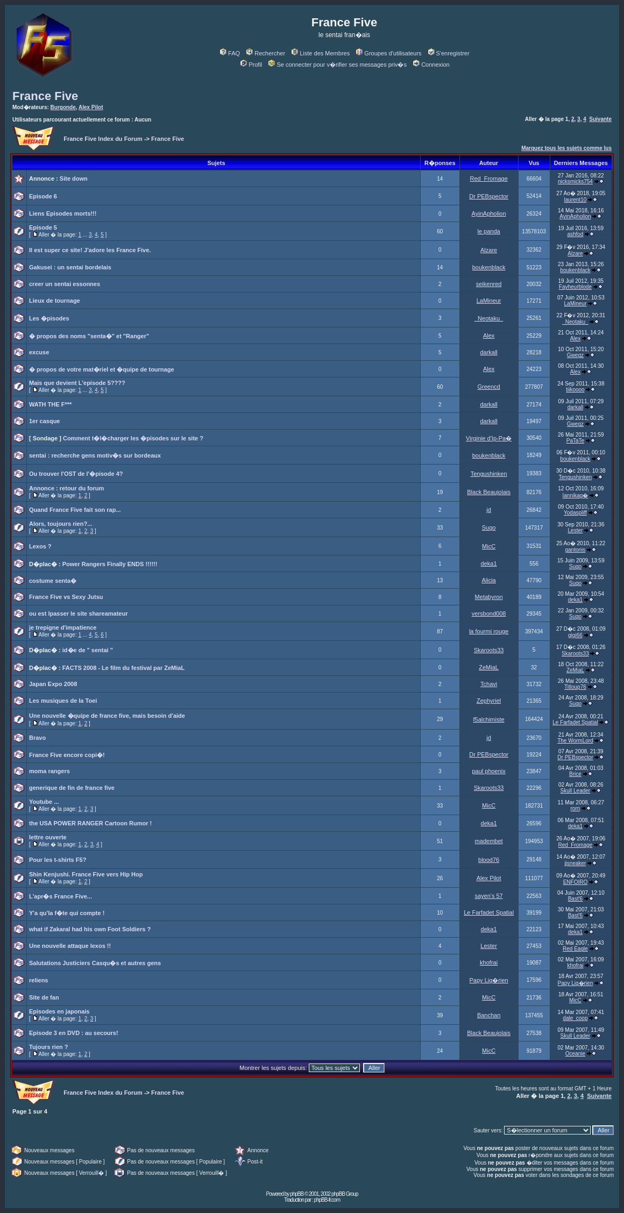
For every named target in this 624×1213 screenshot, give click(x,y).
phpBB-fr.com (327, 1200)
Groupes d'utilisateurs (388, 53)
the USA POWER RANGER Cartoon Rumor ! (90, 823)
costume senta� (52, 580)
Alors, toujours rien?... (60, 523)
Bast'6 (575, 899)
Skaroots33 (489, 650)
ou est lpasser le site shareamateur (78, 613)
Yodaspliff (575, 513)
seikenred (489, 284)
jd (488, 509)
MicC (488, 546)
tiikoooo (575, 390)
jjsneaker (575, 863)
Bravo (37, 737)
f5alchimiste (489, 719)
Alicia (488, 580)
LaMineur (489, 300)
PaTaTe (575, 441)
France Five (45, 96)
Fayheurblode (575, 287)
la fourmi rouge (488, 631)
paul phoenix (488, 771)
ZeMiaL (489, 667)
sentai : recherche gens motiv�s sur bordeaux (95, 455)
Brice (575, 774)
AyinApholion (489, 213)
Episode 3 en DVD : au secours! (73, 1033)
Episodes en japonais (59, 1011)
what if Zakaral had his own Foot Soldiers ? (90, 929)
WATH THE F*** (50, 404)
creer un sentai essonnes (64, 284)
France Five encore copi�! (67, 755)
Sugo (489, 527)
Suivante (600, 119)
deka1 (489, 563)
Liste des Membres (321, 53)
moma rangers (49, 771)
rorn (575, 808)
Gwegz (575, 355)
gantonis (575, 550)
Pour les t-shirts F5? (57, 860)
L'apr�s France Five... (60, 896)
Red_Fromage (488, 178)
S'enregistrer (449, 53)
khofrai (489, 962)
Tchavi (488, 684)
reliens (38, 980)
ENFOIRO (575, 882)
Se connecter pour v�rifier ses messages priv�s (337, 64)
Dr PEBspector (488, 196)
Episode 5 (43, 227)
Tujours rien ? (48, 1047)
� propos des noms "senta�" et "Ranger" (89, 336)
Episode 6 (43, 196)
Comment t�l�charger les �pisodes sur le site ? (133, 438)
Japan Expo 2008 (53, 684)
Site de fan (44, 997)
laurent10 (575, 200)
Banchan (488, 1015)
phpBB (296, 1194)
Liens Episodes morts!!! (62, 213)
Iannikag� (575, 495)
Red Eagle (575, 949)
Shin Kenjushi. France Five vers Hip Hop (86, 874)
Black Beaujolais (488, 492)
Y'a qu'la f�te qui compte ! (66, 913)
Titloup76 (575, 687)
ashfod (575, 234)
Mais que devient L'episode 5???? (77, 383)
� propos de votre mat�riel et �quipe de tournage (101, 369)
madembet (489, 841)
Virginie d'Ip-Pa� (489, 438)
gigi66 (575, 635)
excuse (39, 352)
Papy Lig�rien (489, 980)
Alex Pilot (91, 107)
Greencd (489, 386)
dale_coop (575, 1018)
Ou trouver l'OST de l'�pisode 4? (76, 473)
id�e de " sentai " (87, 650)
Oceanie (575, 1054)
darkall (488, 352)
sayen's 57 (488, 896)
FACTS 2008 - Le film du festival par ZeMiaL (123, 668)
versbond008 (489, 613)
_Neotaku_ (488, 318)
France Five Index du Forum (103, 138)
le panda (489, 231)
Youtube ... (44, 801)
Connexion (431, 64)
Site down (74, 178)
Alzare (488, 250)
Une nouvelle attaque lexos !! (70, 946)
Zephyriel (489, 700)
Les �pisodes (49, 318)
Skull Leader (576, 791)
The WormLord (575, 741)
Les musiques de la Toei (63, 700)
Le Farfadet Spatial (575, 722)
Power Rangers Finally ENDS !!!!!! (110, 564)
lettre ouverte (48, 837)
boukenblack (489, 267)
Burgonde (63, 107)
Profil (251, 64)
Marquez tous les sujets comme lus (566, 148)
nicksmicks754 (575, 181)
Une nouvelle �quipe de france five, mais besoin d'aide (107, 715)
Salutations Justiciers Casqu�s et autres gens (95, 963)
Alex (488, 335)
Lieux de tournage (54, 300)
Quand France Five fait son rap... (75, 509)
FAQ (230, 53)
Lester (575, 530)
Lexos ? (40, 546)
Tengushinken (489, 473)
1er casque (44, 421)
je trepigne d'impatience (62, 627)
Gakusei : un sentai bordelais (70, 267)
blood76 (488, 860)
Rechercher (265, 53)
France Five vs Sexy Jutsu (66, 597)
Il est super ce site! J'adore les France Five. (90, 250)
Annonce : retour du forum (66, 488)
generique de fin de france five (72, 787)
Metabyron (489, 597)
